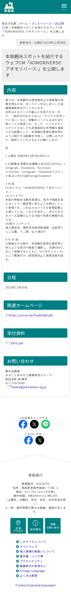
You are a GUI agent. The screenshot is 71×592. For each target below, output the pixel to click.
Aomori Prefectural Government (37, 585)
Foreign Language (32, 571)
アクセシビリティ (31, 561)
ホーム (23, 23)
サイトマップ (28, 546)
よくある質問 (28, 576)
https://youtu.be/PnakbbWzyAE (31, 315)
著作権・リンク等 (31, 556)
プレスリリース (41, 23)
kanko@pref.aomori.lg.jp (29, 387)
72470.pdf (16, 343)
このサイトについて (33, 542)
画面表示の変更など (33, 566)
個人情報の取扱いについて (37, 551)
